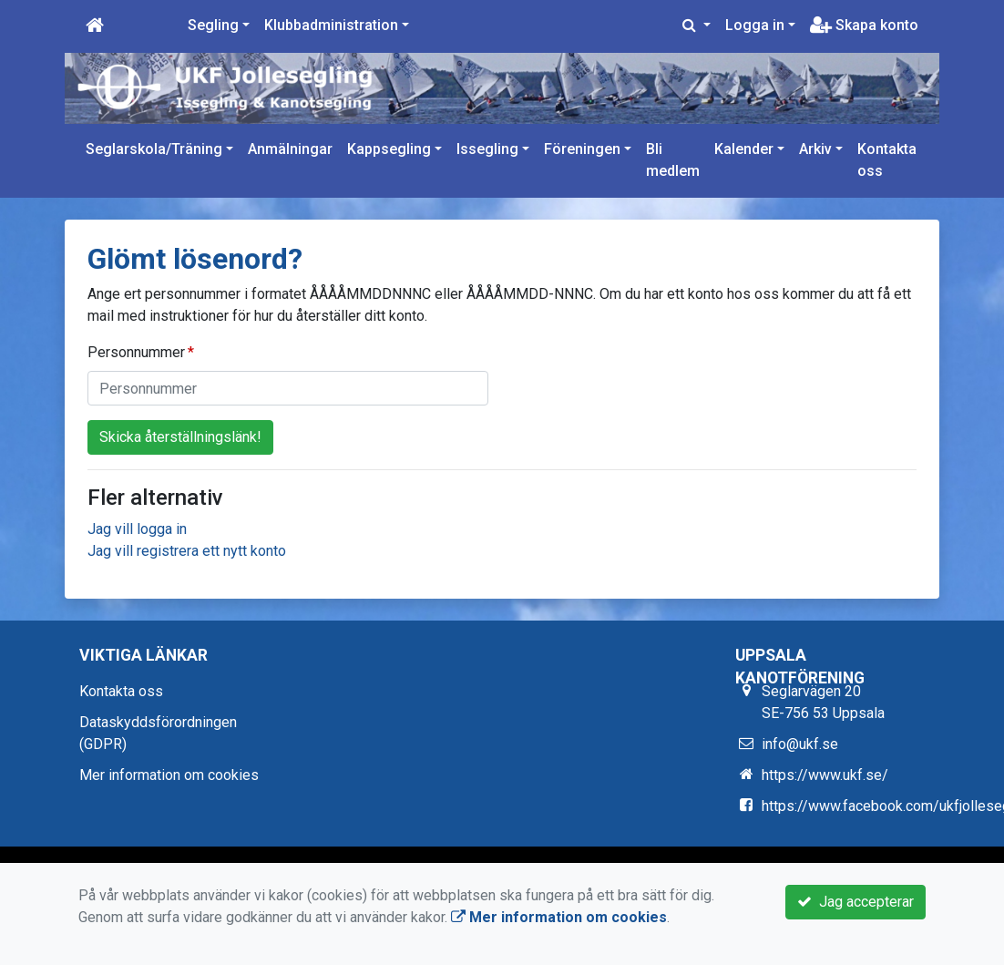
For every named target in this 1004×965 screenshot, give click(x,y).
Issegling (487, 149)
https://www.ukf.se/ (825, 775)
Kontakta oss (887, 160)
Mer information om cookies (169, 775)
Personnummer (136, 352)
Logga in (754, 25)
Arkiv (815, 149)
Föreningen (582, 149)
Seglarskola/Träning (154, 149)
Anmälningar (290, 149)
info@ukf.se (800, 744)
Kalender (743, 149)
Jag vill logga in (137, 529)
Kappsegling (389, 149)
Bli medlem (673, 160)
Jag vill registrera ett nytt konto (186, 550)
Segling (213, 25)
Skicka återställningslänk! (180, 437)
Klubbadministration (331, 25)
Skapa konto (864, 25)
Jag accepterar (855, 901)
